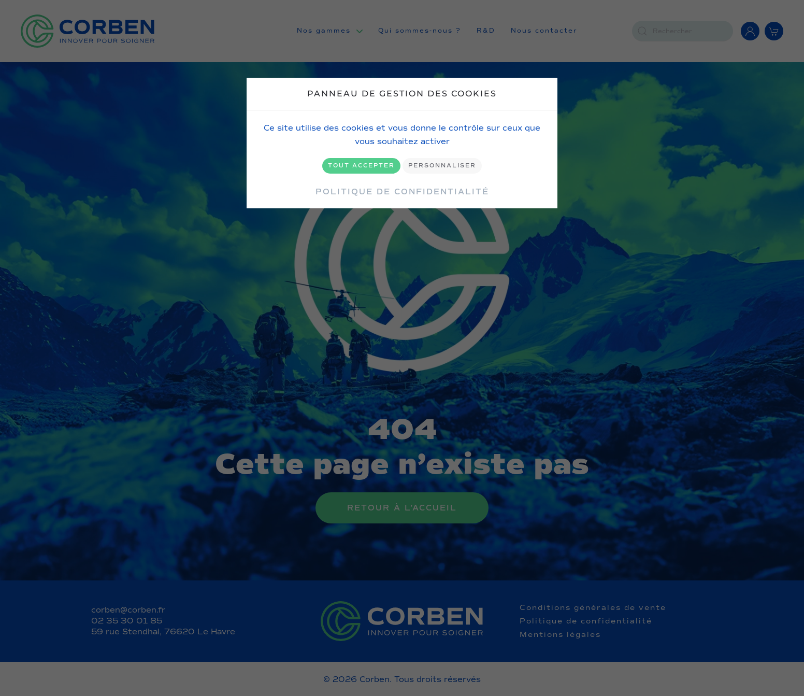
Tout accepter (361, 165)
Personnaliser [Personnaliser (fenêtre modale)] (442, 165)
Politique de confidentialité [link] (402, 191)
